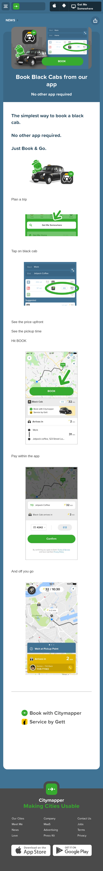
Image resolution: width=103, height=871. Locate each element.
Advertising (51, 830)
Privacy (82, 835)
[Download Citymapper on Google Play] (72, 855)
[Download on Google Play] (64, 6)
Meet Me (17, 824)
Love (15, 835)
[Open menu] (6, 6)
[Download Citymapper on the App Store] (32, 856)
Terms (81, 830)
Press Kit (49, 835)
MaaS (47, 824)
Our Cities (18, 818)
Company (49, 818)
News (10, 20)
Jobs (81, 824)
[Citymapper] (51, 789)
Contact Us (84, 818)
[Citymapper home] (28, 6)
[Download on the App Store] (54, 6)
